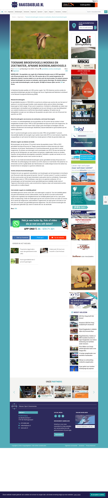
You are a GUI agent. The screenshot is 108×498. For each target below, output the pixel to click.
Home (14, 17)
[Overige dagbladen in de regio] (85, 427)
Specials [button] (40, 11)
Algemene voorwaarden (71, 454)
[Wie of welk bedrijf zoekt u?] (86, 27)
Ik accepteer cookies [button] (97, 494)
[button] (12, 403)
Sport (45, 11)
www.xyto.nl (24, 436)
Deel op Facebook (21, 237)
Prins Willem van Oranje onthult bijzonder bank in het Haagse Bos (87, 348)
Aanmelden (59, 443)
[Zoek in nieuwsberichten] (95, 11)
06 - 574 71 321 (46, 229)
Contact (64, 11)
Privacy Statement (90, 454)
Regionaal (33, 11)
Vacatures (58, 11)
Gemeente (26, 11)
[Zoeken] (106, 11)
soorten (50, 69)
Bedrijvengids (18, 11)
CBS (66, 71)
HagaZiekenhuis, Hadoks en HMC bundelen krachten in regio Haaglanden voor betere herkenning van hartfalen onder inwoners (88, 340)
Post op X (39, 237)
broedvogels (57, 69)
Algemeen (10, 11)
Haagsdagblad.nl (31, 4)
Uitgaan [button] (51, 11)
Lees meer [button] (77, 494)
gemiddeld (44, 69)
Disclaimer (81, 454)
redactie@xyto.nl (26, 434)
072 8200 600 (25, 432)
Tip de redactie (57, 237)
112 (5, 11)
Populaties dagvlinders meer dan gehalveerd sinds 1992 (28, 251)
